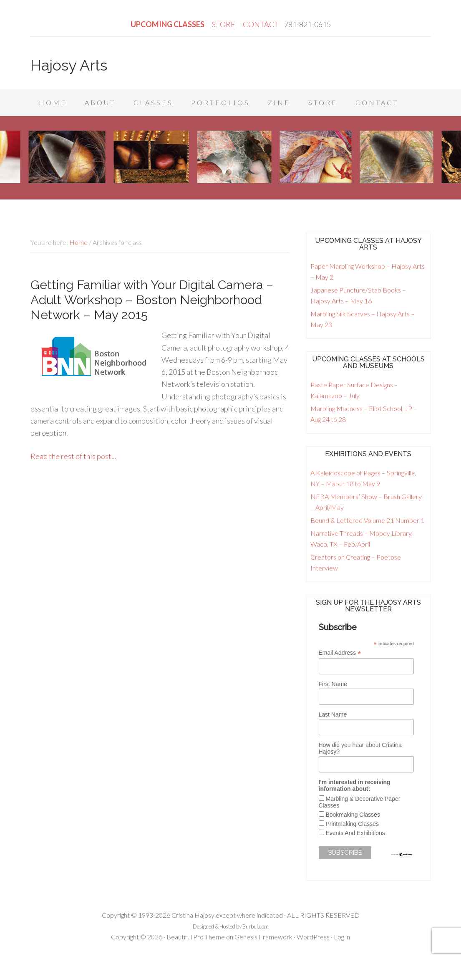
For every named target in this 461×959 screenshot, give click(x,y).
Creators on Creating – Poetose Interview (355, 562)
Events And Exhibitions (355, 833)
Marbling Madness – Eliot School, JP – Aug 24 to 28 (363, 413)
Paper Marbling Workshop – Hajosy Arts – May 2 (367, 271)
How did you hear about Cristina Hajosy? (360, 748)
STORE (224, 24)
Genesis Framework (263, 937)
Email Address (340, 653)
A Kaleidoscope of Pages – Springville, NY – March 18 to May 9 (363, 478)
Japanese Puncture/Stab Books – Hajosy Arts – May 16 (358, 295)
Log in (342, 937)
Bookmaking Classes (352, 814)
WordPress (313, 937)
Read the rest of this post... (73, 456)
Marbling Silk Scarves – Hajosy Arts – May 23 (362, 319)
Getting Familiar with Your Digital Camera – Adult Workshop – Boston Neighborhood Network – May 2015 (151, 300)
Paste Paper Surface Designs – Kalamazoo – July (354, 390)
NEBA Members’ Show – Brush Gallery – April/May (366, 501)
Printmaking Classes (352, 823)
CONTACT (261, 24)
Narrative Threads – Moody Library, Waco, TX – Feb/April (361, 538)
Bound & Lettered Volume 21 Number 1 (367, 520)
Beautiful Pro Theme (195, 937)
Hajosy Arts (68, 65)
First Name (333, 684)
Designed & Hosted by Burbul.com (231, 926)
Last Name (333, 714)
